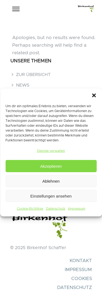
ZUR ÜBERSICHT (33, 74)
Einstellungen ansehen (51, 195)
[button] (94, 95)
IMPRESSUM (78, 269)
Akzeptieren (51, 166)
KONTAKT (81, 260)
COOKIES (81, 278)
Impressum (76, 208)
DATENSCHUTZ (74, 287)
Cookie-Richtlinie (30, 208)
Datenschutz (55, 208)
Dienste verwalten (51, 150)
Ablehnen (51, 181)
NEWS (22, 85)
